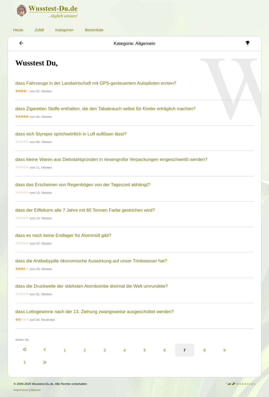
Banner (36, 389)
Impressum (21, 389)
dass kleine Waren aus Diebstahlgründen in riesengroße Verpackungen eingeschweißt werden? (111, 159)
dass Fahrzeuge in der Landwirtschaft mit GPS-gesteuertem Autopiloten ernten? (95, 83)
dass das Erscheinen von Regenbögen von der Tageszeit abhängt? (82, 184)
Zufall (39, 30)
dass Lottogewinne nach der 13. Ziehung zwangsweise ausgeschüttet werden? (94, 311)
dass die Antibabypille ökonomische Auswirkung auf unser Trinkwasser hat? (91, 260)
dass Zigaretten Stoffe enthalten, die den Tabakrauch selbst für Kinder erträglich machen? (105, 108)
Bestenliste (94, 30)
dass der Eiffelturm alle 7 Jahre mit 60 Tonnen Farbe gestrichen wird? (85, 210)
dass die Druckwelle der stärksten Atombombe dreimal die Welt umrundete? (91, 286)
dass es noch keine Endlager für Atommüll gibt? (63, 235)
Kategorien (64, 30)
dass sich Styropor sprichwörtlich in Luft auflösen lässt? (71, 133)
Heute (18, 30)
